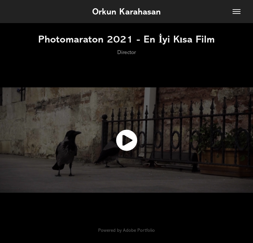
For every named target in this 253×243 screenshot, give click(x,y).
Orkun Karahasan (126, 11)
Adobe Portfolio (139, 230)
